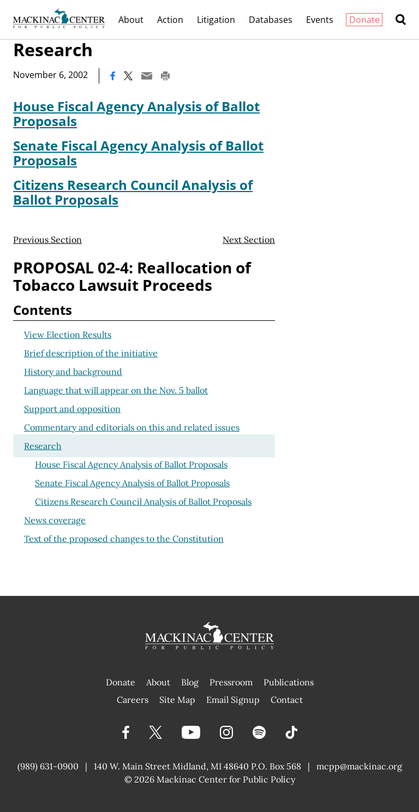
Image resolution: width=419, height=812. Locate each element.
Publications (289, 682)
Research (43, 445)
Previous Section (47, 239)
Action (170, 20)
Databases (270, 20)
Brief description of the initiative (91, 353)
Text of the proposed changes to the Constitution (124, 538)
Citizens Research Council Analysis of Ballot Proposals (133, 192)
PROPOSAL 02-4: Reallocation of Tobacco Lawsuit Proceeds (132, 276)
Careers (132, 699)
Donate (364, 20)
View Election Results (67, 334)
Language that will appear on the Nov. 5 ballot (116, 390)
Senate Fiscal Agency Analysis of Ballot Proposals (138, 152)
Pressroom (231, 682)
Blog (190, 682)
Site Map (177, 699)
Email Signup (233, 699)
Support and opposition (72, 408)
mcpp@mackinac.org (359, 766)
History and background (73, 371)
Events (319, 20)
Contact (287, 699)
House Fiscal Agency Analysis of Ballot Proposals (136, 113)
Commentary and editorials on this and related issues (132, 427)
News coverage (55, 520)
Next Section (249, 239)
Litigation (216, 20)
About (130, 20)
